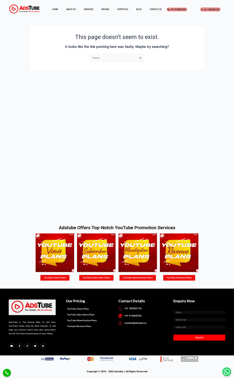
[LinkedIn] (43, 346)
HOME (55, 9)
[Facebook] (19, 346)
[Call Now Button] (7, 373)
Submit (199, 337)
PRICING (105, 9)
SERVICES (88, 9)
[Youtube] (12, 346)
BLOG (139, 9)
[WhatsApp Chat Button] (226, 371)
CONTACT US (156, 9)
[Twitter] (35, 346)
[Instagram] (27, 346)
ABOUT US (71, 9)
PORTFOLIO (122, 9)
